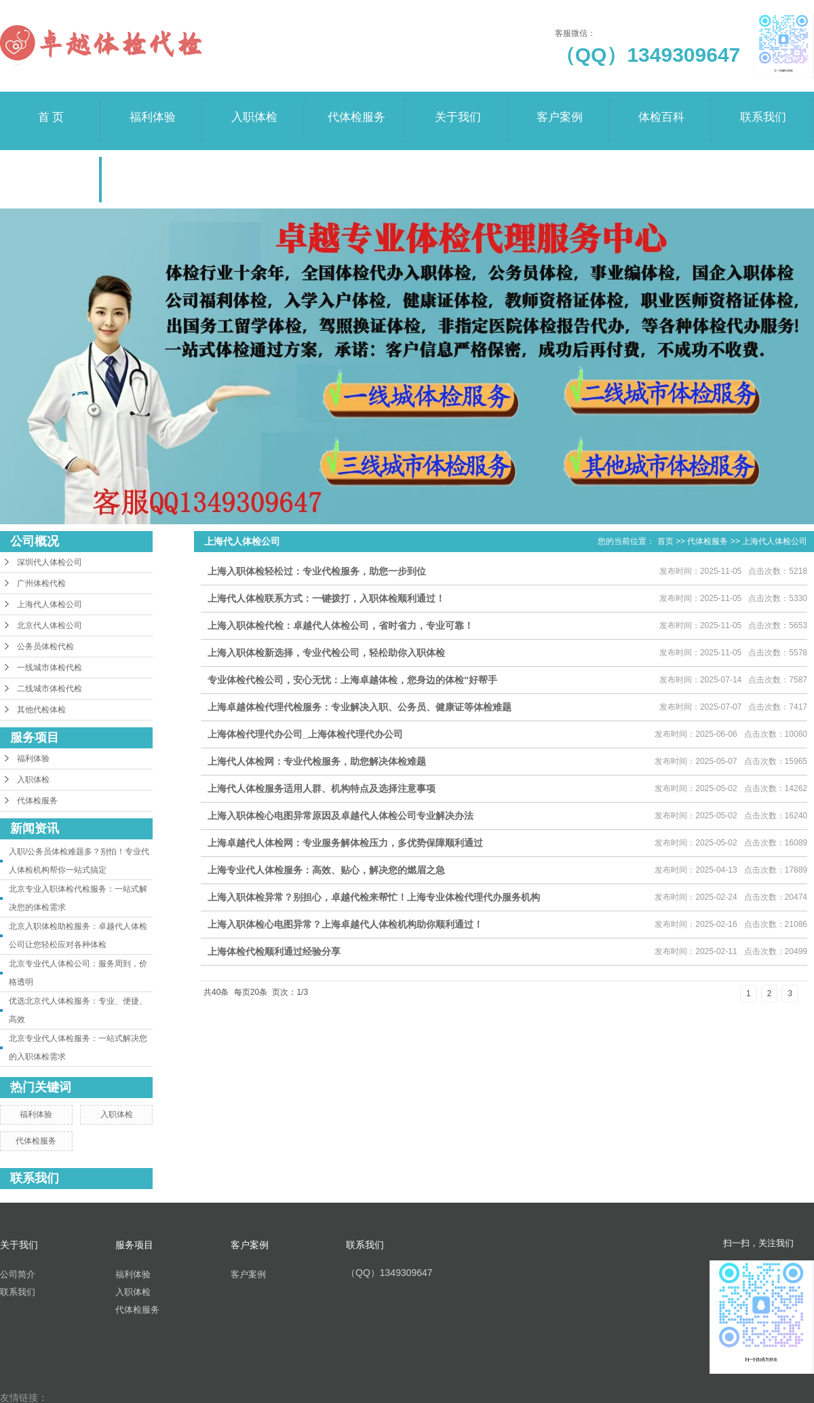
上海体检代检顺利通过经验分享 (274, 951)
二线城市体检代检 (49, 688)
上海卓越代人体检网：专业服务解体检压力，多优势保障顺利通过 (345, 842)
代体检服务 (356, 108)
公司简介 (17, 1274)
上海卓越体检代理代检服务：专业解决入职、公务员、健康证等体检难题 (359, 707)
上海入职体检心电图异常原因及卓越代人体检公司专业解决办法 (340, 815)
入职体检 (254, 108)
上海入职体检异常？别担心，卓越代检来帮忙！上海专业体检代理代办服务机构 (374, 897)
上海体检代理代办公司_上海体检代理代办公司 (305, 734)
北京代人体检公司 (49, 625)
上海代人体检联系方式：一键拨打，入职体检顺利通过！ (326, 598)
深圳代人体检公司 (49, 562)
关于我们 (458, 108)
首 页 (51, 108)
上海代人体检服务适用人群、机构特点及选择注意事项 (321, 788)
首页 (665, 541)
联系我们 (763, 108)
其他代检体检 (41, 709)
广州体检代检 (41, 583)
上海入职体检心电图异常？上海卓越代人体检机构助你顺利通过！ (345, 924)
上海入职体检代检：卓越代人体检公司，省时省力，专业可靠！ (340, 625)
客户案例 (559, 108)
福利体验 (153, 108)
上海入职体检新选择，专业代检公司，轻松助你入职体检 (326, 652)
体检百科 (661, 108)
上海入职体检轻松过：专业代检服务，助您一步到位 (317, 571)
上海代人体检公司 (49, 604)
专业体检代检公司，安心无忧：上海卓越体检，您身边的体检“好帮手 (352, 679)
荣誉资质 (51, 166)
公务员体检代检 (45, 646)
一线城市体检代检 (49, 667)
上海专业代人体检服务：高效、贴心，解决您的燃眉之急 (326, 869)
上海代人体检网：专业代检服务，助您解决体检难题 (317, 761)
